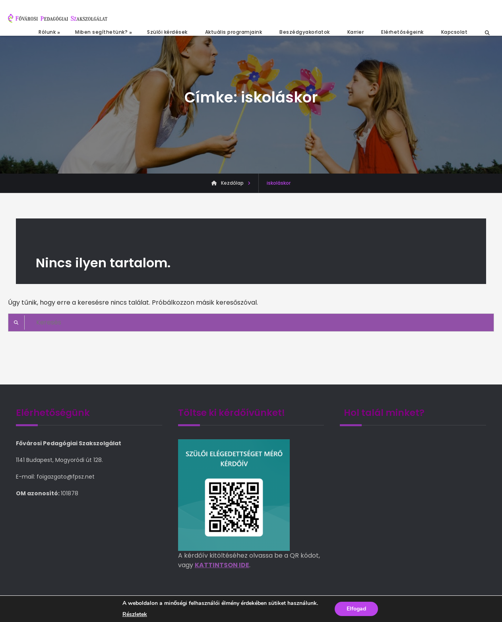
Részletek (134, 614)
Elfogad (356, 608)
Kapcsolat (454, 32)
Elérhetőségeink (402, 32)
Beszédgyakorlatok (304, 32)
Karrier (355, 32)
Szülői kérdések (167, 32)
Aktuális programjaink (233, 32)
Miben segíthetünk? (101, 32)
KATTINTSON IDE (222, 565)
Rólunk (47, 32)
